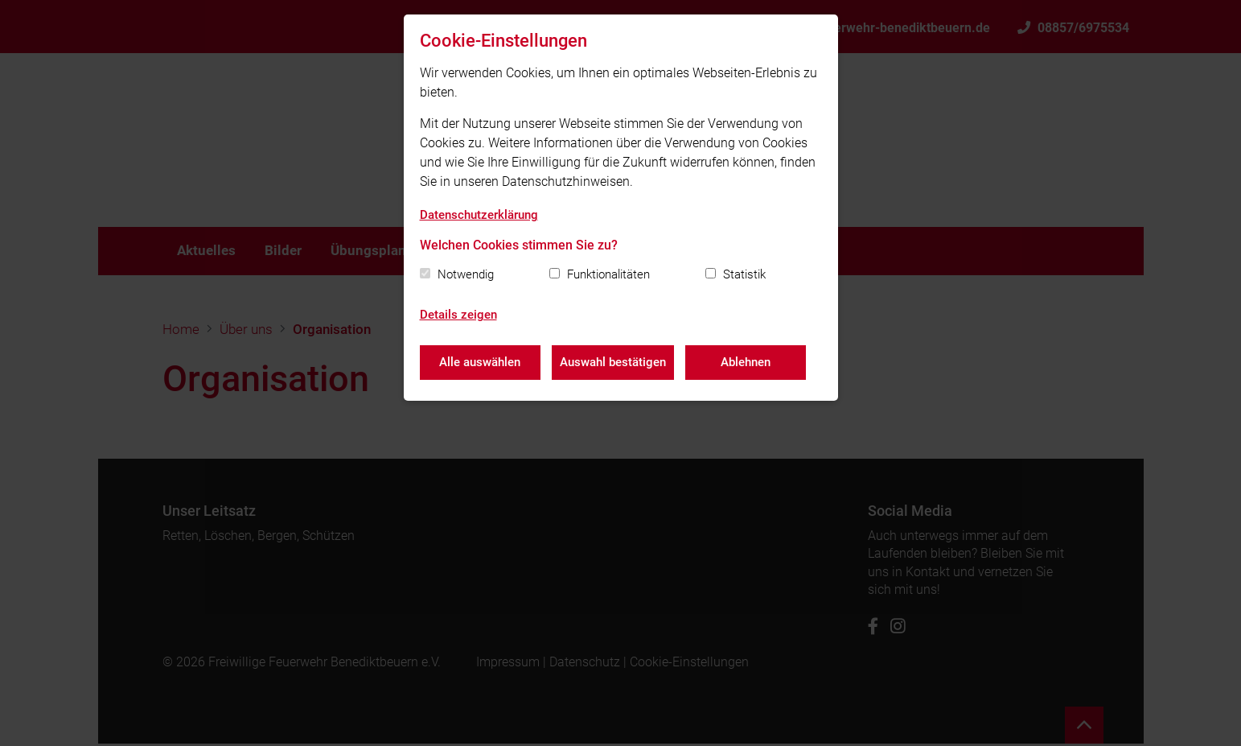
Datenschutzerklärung (479, 215)
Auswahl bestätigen (614, 362)
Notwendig (466, 274)
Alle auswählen (479, 362)
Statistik (744, 274)
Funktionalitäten (608, 274)
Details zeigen (458, 314)
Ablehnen (747, 362)
